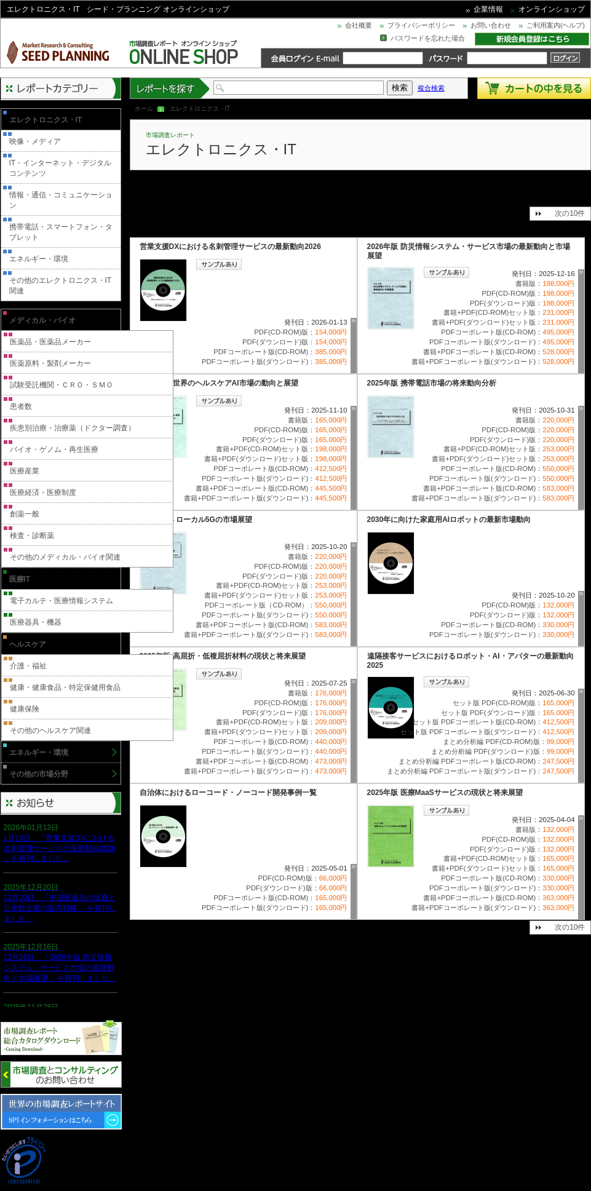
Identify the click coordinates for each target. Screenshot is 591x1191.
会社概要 (358, 25)
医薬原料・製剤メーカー (50, 363)
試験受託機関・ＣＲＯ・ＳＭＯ (61, 385)
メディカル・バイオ (42, 320)
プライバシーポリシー (421, 25)
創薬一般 (24, 514)
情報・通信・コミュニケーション (61, 200)
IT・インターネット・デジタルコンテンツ (60, 168)
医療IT (20, 579)
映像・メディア (35, 141)
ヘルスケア (27, 644)
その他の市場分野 (38, 774)
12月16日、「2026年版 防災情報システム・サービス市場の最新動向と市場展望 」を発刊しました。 (60, 968)
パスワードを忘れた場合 (428, 38)
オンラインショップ (551, 9)
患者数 (21, 406)
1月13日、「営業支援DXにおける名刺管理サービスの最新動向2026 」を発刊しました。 (60, 848)
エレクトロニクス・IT (45, 120)
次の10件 (570, 213)
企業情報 (488, 9)
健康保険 (24, 709)
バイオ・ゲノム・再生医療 (54, 449)
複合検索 (431, 88)
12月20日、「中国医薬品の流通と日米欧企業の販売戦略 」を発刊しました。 (60, 908)
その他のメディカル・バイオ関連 (65, 557)
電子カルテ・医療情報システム (61, 600)
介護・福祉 (28, 666)
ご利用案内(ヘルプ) (555, 25)
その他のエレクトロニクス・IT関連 (60, 285)
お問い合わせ (490, 25)
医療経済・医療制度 (43, 492)
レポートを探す (170, 88)
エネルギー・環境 (38, 259)
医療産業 (24, 471)
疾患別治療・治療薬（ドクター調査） (72, 428)
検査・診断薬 (32, 535)
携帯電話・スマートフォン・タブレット (61, 232)
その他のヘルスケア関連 (50, 730)
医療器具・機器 (35, 622)
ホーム (144, 108)
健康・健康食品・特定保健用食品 (65, 687)
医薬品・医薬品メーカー (50, 342)
